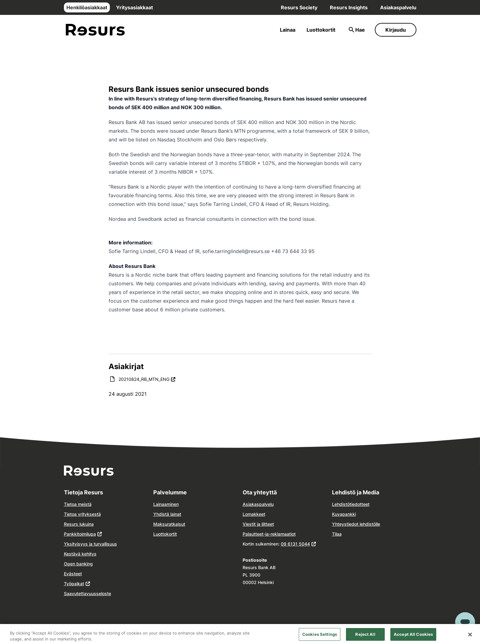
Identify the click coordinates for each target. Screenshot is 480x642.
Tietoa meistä (78, 504)
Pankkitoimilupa (80, 534)
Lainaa (287, 30)
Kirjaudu (395, 30)
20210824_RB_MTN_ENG (147, 379)
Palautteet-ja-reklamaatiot (269, 534)
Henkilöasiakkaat (86, 7)
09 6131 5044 (295, 543)
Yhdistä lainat (167, 514)
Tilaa (337, 534)
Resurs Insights (349, 7)
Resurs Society (299, 7)
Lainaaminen (166, 504)
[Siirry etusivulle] (95, 30)
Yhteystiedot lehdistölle (356, 524)
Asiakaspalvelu (398, 7)
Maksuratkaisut (169, 524)
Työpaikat (74, 583)
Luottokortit (321, 30)
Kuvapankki (344, 514)
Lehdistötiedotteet (351, 504)
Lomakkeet (254, 514)
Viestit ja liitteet (258, 524)
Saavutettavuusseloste (87, 593)
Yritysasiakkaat (134, 7)
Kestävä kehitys (80, 553)
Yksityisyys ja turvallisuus (90, 543)
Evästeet (73, 573)
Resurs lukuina (79, 524)
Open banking (78, 563)
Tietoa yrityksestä (82, 514)
